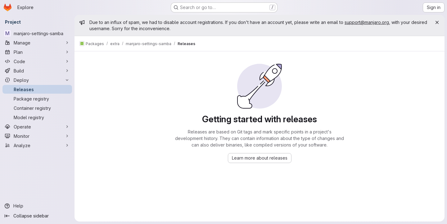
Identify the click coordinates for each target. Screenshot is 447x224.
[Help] (37, 206)
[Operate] (37, 126)
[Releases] (37, 89)
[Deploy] (37, 80)
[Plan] (37, 52)
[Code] (37, 61)
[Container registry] (37, 108)
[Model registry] (37, 117)
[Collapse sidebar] (37, 216)
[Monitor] (37, 136)
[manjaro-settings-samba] (37, 33)
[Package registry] (37, 98)
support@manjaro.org (367, 22)
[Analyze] (37, 145)
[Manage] (37, 42)
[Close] (437, 22)
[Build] (37, 70)
